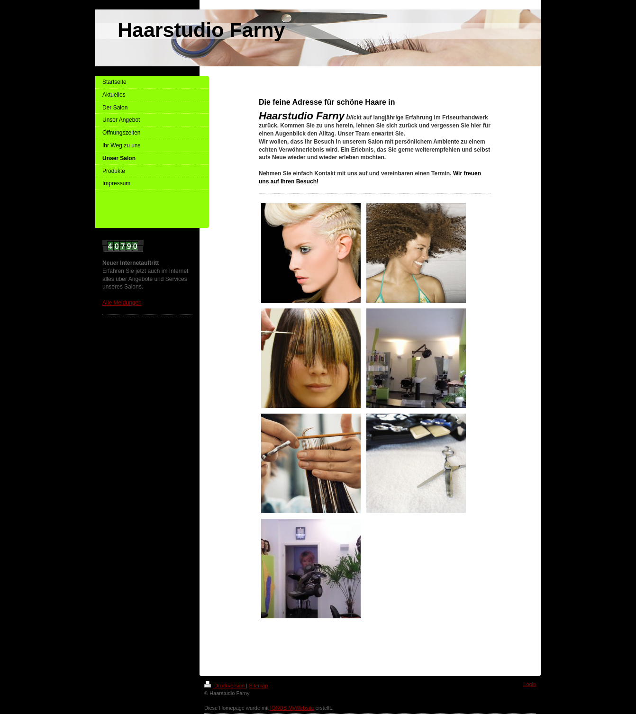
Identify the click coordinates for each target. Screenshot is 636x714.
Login (529, 684)
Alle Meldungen (122, 302)
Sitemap (258, 685)
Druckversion (225, 685)
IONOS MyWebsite (292, 708)
